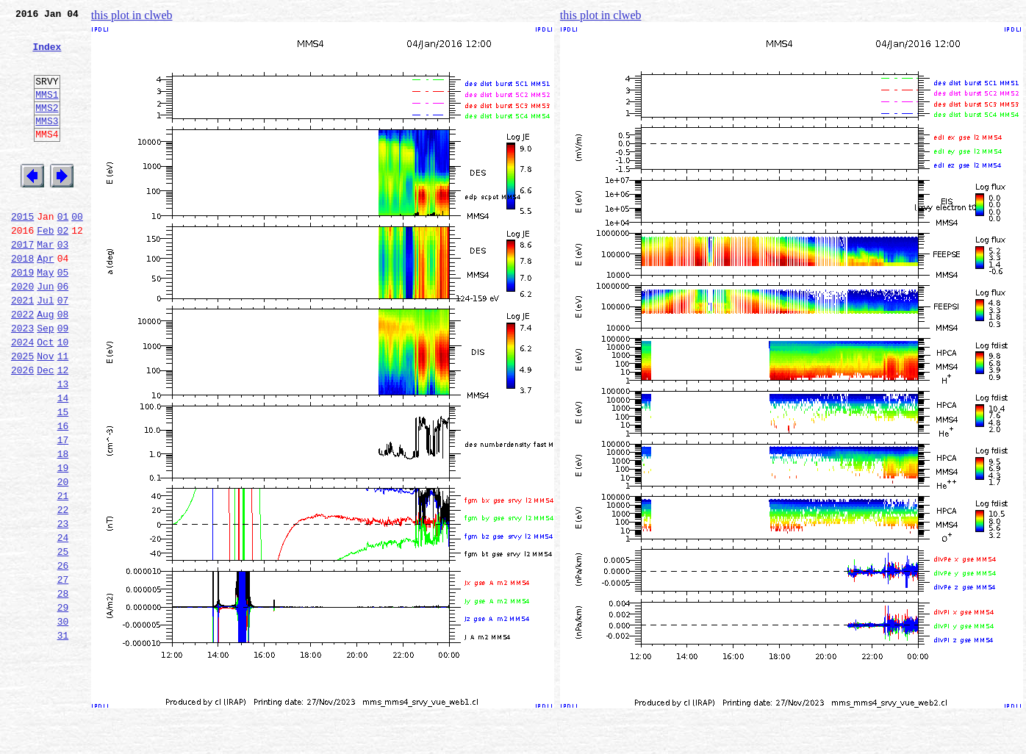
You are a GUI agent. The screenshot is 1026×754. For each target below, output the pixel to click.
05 (63, 316)
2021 (22, 348)
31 (63, 736)
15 (63, 477)
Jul (45, 348)
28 (63, 687)
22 (63, 590)
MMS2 (46, 127)
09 (63, 380)
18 (63, 526)
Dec (45, 429)
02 (63, 267)
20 (63, 558)
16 (63, 493)
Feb (45, 267)
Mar (45, 283)
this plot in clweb (132, 15)
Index (46, 55)
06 (63, 332)
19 (63, 542)
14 (63, 461)
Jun (45, 332)
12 (63, 429)
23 (63, 607)
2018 (22, 299)
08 (63, 364)
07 (63, 348)
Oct (45, 396)
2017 (22, 283)
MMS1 (46, 111)
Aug (45, 364)
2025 (22, 413)
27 (63, 671)
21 (63, 574)
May (45, 316)
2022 (22, 364)
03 (63, 283)
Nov (45, 413)
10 (63, 396)
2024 (22, 396)
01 (63, 251)
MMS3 (46, 142)
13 (63, 445)
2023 (22, 380)
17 (63, 510)
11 (63, 413)
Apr (45, 299)
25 (63, 639)
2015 (22, 251)
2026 (22, 429)
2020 (22, 332)
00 (77, 251)
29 (63, 704)
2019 (22, 316)
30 (63, 720)
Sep (45, 380)
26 (63, 655)
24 (63, 623)
